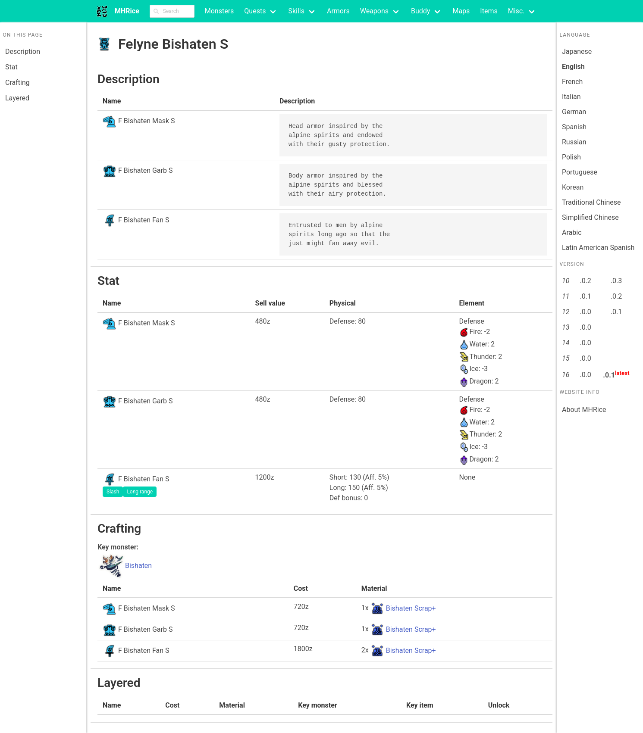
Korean (572, 187)
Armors (338, 11)
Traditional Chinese (591, 202)
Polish (571, 157)
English (573, 66)
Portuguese (579, 172)
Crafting (17, 82)
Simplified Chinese (590, 217)
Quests (255, 11)
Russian (574, 142)
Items (488, 11)
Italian (571, 97)
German (574, 112)
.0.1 (585, 296)
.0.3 (616, 281)
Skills (296, 11)
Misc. (516, 11)
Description (22, 51)
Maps (461, 11)
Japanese (577, 51)
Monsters (219, 11)
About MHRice (584, 409)
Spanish (574, 127)
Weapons (374, 11)
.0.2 (585, 281)
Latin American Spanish (598, 247)
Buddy (420, 11)
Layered (17, 98)
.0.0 (585, 312)
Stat (11, 67)
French (572, 82)
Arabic (572, 232)
